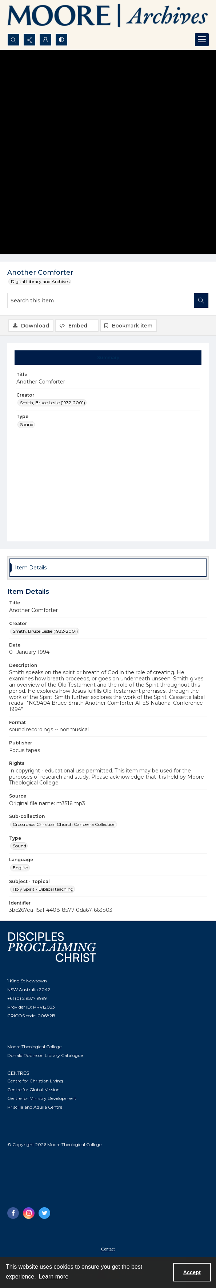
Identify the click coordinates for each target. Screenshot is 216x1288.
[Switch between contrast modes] (61, 39)
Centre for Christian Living (35, 1081)
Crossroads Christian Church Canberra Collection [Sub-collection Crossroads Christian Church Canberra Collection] (64, 824)
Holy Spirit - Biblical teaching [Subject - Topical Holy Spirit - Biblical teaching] (43, 889)
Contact (108, 1249)
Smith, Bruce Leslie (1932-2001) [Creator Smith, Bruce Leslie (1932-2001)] (52, 402)
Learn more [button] (53, 1276)
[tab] (108, 358)
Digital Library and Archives (40, 281)
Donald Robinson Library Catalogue (45, 1055)
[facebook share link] (13, 1213)
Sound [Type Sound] (26, 424)
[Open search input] (13, 39)
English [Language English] (20, 867)
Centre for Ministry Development (41, 1098)
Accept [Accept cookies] (192, 1272)
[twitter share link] (44, 1213)
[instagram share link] (29, 1213)
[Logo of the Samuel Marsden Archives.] (108, 17)
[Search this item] (101, 300)
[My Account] (45, 39)
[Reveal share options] (29, 39)
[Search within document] (201, 300)
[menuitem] (108, 1248)
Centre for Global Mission (33, 1089)
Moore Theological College (34, 1046)
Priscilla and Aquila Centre (34, 1107)
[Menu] (202, 39)
